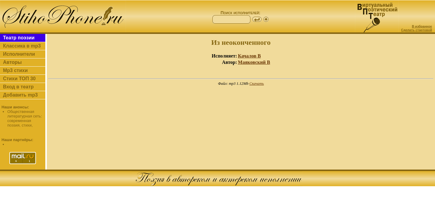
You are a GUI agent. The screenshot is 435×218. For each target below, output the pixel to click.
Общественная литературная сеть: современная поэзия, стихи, (24, 118)
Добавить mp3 (20, 94)
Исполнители (19, 54)
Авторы (12, 62)
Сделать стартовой (416, 30)
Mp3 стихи (15, 70)
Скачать (257, 83)
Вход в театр (18, 86)
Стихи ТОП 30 (19, 78)
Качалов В (249, 55)
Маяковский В (254, 62)
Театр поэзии (18, 37)
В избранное (422, 26)
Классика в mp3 (22, 45)
